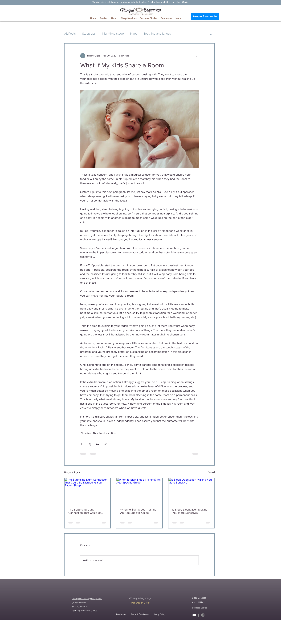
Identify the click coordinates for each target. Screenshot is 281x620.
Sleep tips (89, 33)
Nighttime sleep (113, 33)
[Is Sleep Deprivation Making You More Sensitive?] (191, 491)
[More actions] (197, 56)
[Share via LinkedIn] (97, 444)
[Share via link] (105, 444)
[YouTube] (194, 615)
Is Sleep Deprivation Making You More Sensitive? (189, 511)
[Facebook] (198, 615)
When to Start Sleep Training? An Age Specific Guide (139, 511)
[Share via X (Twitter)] (89, 444)
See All (211, 472)
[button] (210, 33)
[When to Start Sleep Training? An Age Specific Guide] (139, 491)
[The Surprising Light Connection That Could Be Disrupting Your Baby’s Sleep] (87, 491)
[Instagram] (203, 615)
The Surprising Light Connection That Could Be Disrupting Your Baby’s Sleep (86, 511)
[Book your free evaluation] (205, 16)
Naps (133, 33)
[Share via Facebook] (81, 444)
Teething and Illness (157, 33)
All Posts (70, 33)
